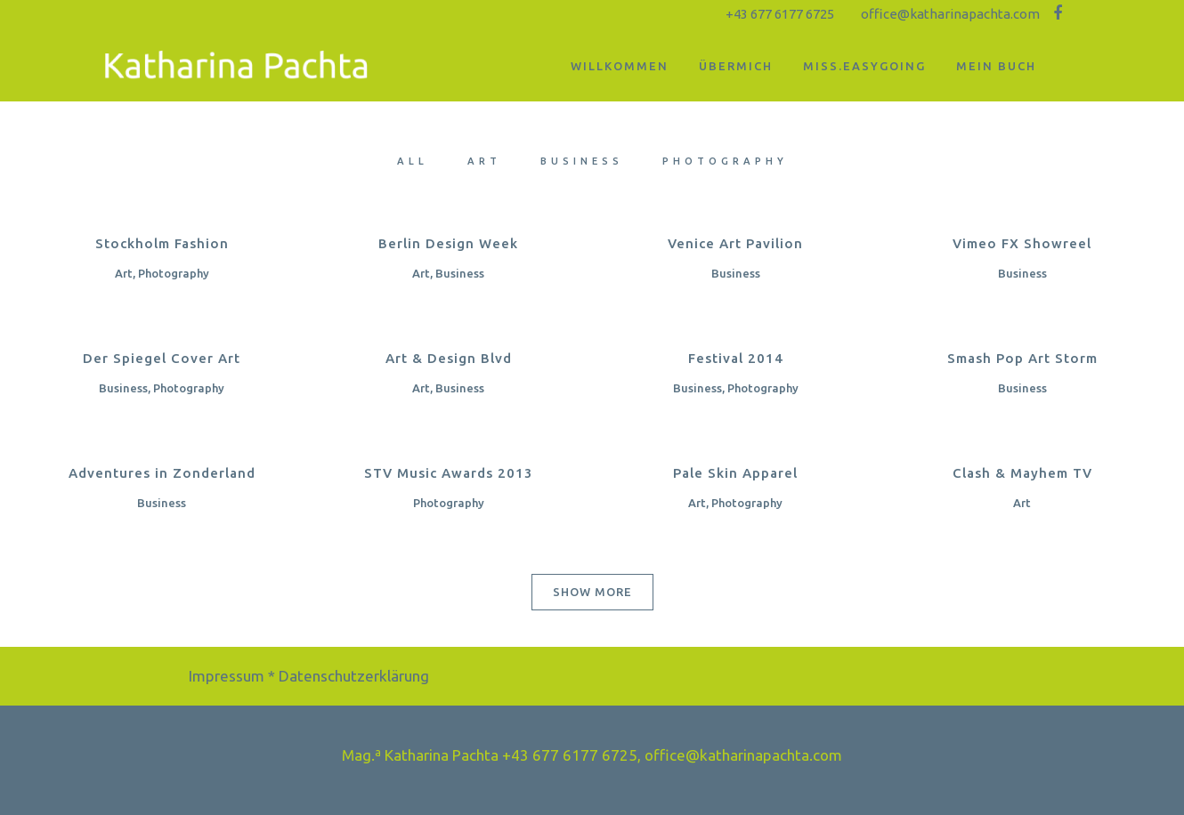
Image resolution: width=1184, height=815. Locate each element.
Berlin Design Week (448, 243)
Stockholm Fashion (162, 243)
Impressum (226, 675)
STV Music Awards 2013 (448, 472)
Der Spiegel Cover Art (161, 358)
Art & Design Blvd (448, 358)
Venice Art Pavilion (735, 243)
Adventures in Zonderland (162, 472)
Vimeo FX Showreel (1022, 243)
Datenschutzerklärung (354, 675)
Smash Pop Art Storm (1022, 358)
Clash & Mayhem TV (1022, 472)
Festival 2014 (735, 358)
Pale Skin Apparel (735, 472)
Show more (592, 591)
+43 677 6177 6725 (780, 13)
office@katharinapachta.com (950, 13)
